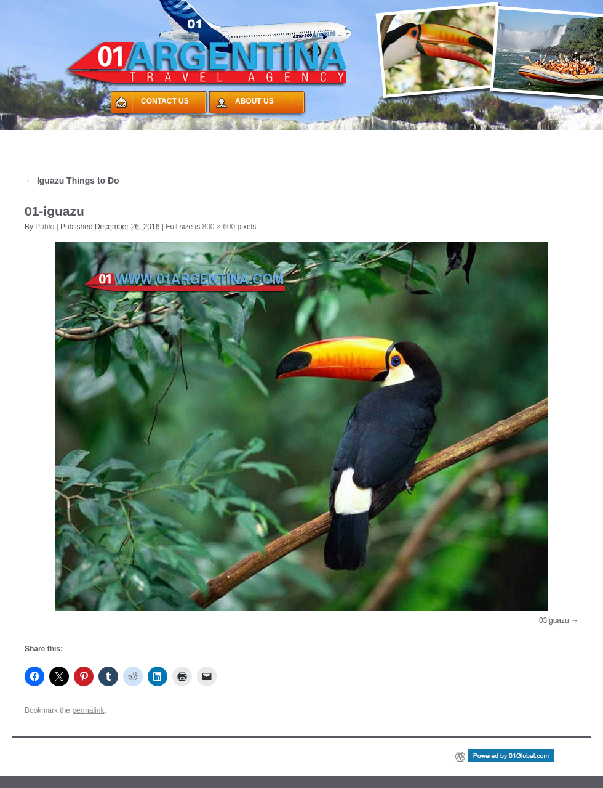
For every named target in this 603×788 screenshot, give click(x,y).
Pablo (44, 226)
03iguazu (554, 620)
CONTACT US (165, 101)
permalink (88, 710)
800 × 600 (219, 226)
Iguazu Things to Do (72, 180)
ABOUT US (254, 101)
